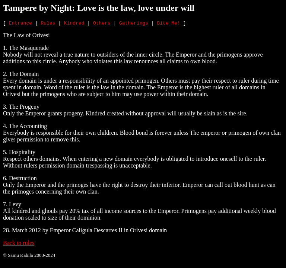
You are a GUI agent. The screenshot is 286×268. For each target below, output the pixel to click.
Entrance (20, 23)
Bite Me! (168, 23)
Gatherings (133, 23)
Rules (48, 23)
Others (102, 23)
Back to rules (18, 244)
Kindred (74, 23)
